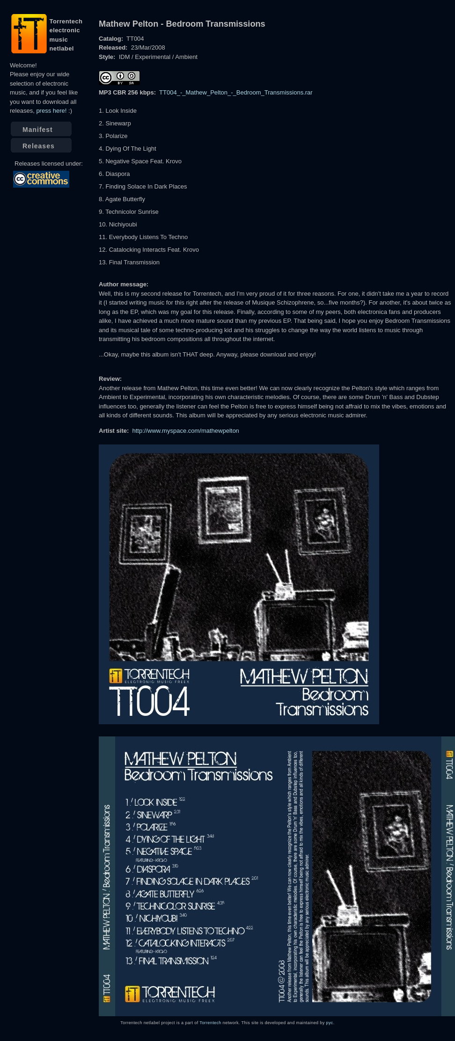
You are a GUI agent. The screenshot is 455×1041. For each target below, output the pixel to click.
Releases (38, 146)
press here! (51, 110)
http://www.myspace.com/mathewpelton (185, 430)
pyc (329, 1022)
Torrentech (210, 1022)
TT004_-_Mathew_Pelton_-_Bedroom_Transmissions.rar (236, 92)
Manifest (37, 129)
